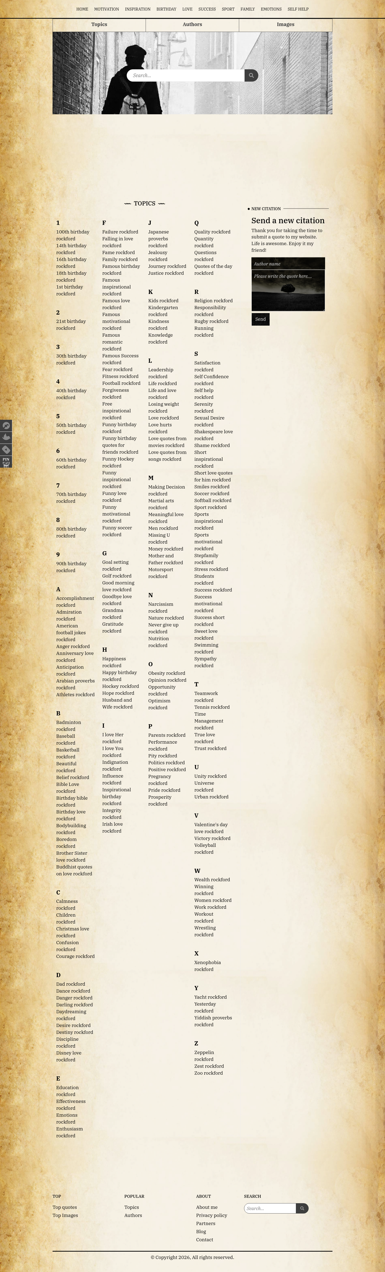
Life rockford (162, 383)
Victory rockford (212, 838)
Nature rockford (166, 618)
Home (82, 9)
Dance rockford (73, 991)
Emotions (271, 9)
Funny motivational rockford (116, 514)
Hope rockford (118, 693)
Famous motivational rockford (116, 321)
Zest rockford (209, 1066)
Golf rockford (117, 576)
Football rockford (121, 383)
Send (260, 319)
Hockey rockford (120, 686)
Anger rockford (73, 646)
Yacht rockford (210, 997)
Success (207, 9)
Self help (298, 9)
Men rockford (163, 528)
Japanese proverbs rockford (158, 238)
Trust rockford (210, 748)
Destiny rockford (74, 1032)
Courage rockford (75, 956)
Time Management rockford (208, 721)
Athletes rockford (75, 694)
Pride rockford (164, 790)
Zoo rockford (208, 1073)
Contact (204, 1239)
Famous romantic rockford (112, 342)
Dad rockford (70, 984)
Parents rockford (167, 735)
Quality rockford (212, 232)
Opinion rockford (167, 680)
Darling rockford (74, 1004)
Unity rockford (210, 776)
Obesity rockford (166, 673)
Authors (133, 1215)
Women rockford (213, 900)
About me (207, 1207)
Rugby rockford (211, 321)
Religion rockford (213, 300)
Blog (201, 1231)
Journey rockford (167, 266)
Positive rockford (167, 769)
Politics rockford (166, 762)
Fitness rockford (120, 376)
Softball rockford (213, 500)
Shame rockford (212, 445)
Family (248, 9)
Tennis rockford (212, 707)
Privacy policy (211, 1215)
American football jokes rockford (71, 632)
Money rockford (165, 549)
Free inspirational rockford (116, 410)
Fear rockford (117, 369)
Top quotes (65, 1207)
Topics (131, 1207)
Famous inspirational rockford (116, 287)
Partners (205, 1223)
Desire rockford (73, 1025)
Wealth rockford (212, 879)
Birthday (167, 9)
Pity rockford (162, 755)
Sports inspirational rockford (208, 521)
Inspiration (138, 9)
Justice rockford (166, 273)
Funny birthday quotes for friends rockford (120, 445)
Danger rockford (74, 998)
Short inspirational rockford (208, 459)
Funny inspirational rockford (116, 479)
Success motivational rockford (208, 603)
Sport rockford (210, 507)
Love (187, 9)
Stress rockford (211, 569)
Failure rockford (120, 232)
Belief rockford (72, 777)
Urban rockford (211, 797)
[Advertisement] (192, 151)
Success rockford (213, 590)
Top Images (65, 1215)
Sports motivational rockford (208, 541)
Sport (228, 9)
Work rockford (210, 907)
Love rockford (163, 418)
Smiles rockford (212, 486)
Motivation (106, 9)
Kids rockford (163, 300)
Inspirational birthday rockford (116, 796)
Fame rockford (118, 252)
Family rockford (120, 259)
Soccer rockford (212, 493)
